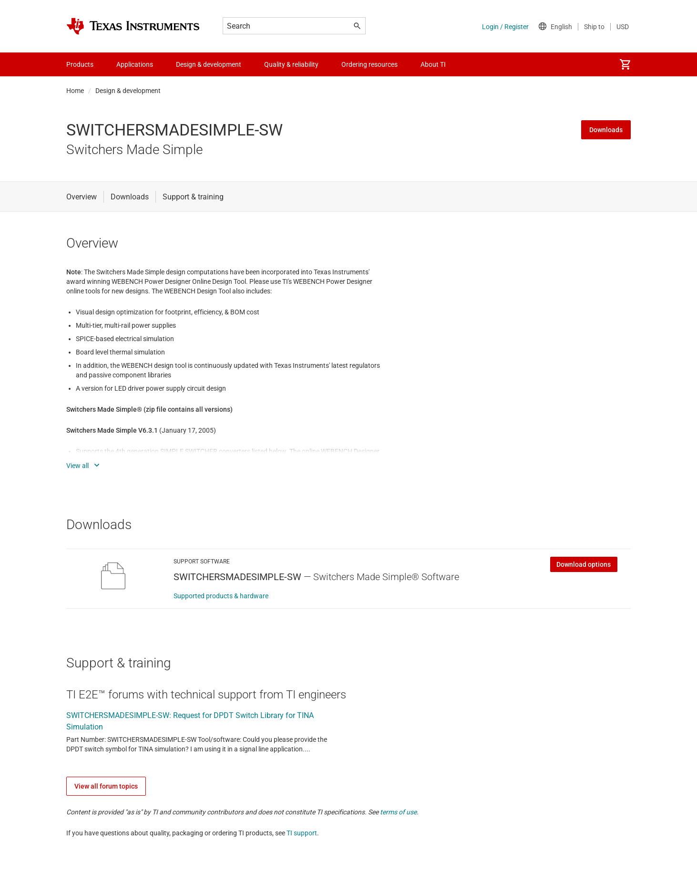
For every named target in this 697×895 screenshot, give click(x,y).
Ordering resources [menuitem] (369, 64)
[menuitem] (625, 64)
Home (75, 90)
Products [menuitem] (79, 64)
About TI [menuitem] (433, 64)
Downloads (606, 130)
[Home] (133, 26)
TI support (302, 833)
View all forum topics (106, 786)
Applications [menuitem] (134, 64)
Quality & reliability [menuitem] (291, 64)
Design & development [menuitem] (208, 64)
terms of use (398, 812)
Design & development (128, 90)
